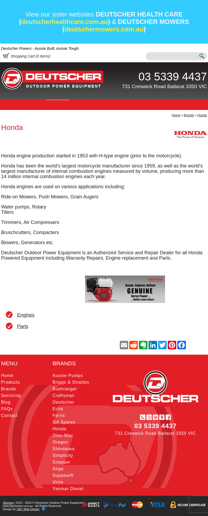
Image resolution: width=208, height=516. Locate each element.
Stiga (58, 468)
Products (33, 104)
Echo (58, 409)
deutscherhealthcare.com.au (64, 21)
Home (10, 104)
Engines (25, 315)
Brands (57, 104)
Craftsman (64, 395)
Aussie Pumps (68, 375)
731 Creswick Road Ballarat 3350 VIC (164, 86)
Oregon (60, 442)
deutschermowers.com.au (104, 29)
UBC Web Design (28, 509)
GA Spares (64, 422)
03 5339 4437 (172, 76)
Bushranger (65, 389)
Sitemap (8, 502)
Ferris (59, 415)
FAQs (122, 104)
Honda (202, 115)
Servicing (82, 104)
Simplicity (63, 455)
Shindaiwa (64, 449)
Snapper (62, 462)
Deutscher (63, 402)
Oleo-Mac (63, 435)
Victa (58, 482)
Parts (22, 326)
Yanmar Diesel (68, 488)
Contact (143, 104)
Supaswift (63, 475)
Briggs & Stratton (71, 382)
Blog (104, 104)
